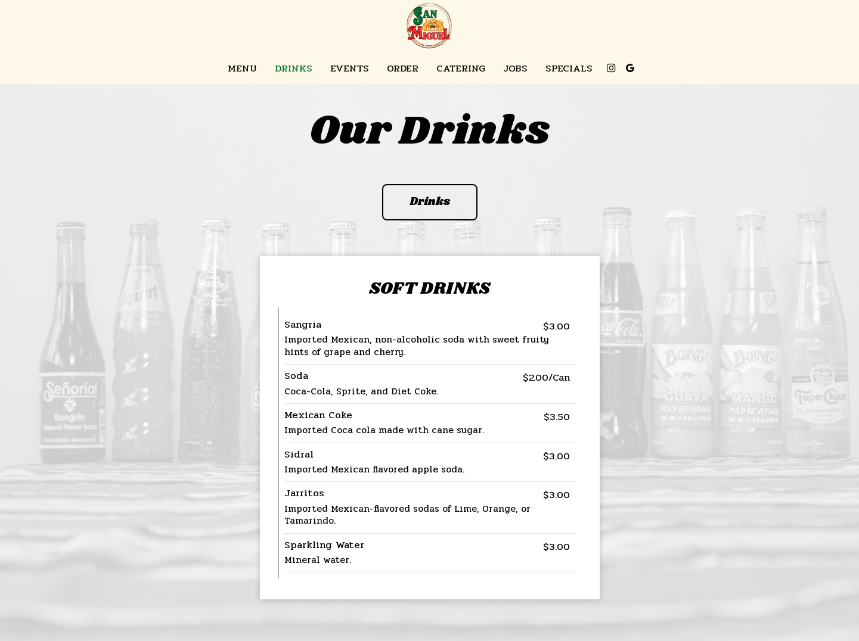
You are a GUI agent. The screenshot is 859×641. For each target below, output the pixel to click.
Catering (460, 68)
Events (349, 68)
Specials (569, 68)
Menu (242, 68)
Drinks (293, 68)
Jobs (515, 68)
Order (402, 68)
